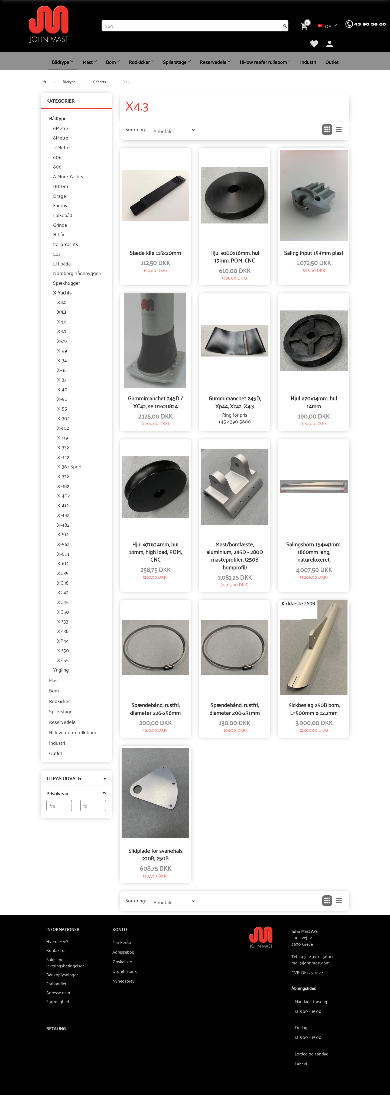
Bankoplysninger (62, 974)
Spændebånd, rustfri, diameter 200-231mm (234, 708)
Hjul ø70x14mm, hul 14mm (314, 402)
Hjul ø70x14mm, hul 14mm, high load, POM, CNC (155, 551)
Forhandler (56, 983)
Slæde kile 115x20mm (155, 252)
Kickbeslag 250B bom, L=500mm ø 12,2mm (314, 708)
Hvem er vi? (57, 941)
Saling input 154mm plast (313, 252)
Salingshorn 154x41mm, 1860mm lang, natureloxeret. (313, 551)
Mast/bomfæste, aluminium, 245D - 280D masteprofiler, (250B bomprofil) (234, 555)
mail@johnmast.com (310, 962)
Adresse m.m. (58, 992)
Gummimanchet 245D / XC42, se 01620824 (155, 402)
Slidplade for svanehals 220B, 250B (155, 854)
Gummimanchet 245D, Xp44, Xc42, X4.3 (235, 402)
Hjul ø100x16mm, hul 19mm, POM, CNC (234, 256)
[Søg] (285, 25)
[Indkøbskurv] (305, 25)
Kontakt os (56, 950)
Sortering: (135, 129)
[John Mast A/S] (260, 937)
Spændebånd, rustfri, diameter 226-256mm (155, 708)
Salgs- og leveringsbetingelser (65, 962)
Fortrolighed (57, 1001)
